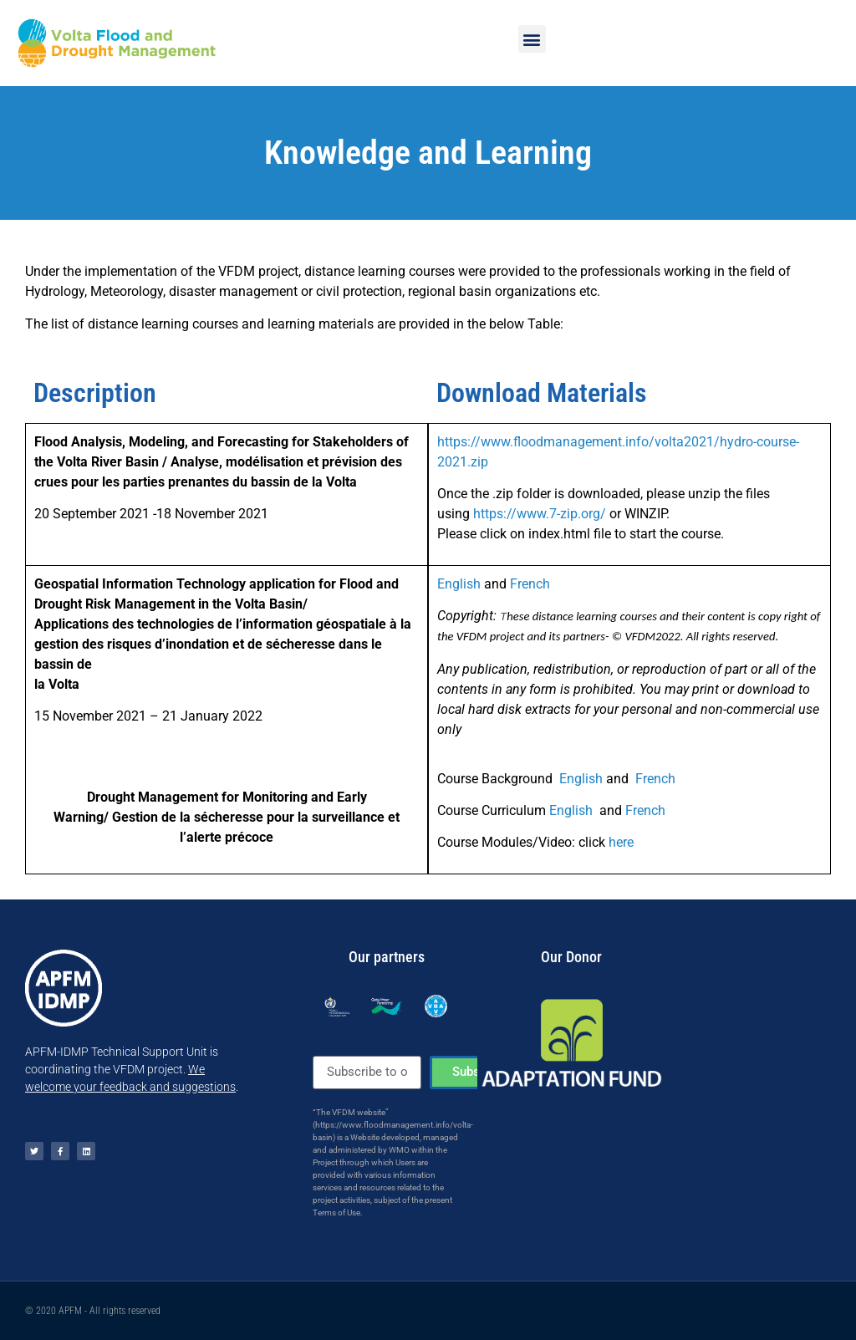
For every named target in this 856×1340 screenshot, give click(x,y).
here (621, 842)
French (530, 584)
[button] (532, 39)
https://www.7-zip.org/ (539, 514)
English (459, 584)
